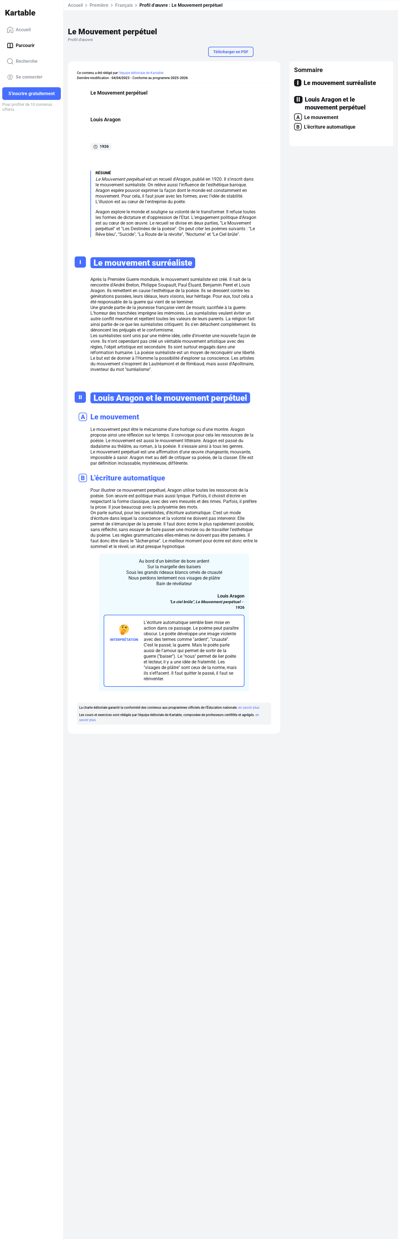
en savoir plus (248, 708)
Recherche (22, 61)
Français (124, 5)
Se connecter (25, 77)
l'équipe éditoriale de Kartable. (141, 73)
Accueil (19, 29)
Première (99, 5)
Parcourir (21, 45)
